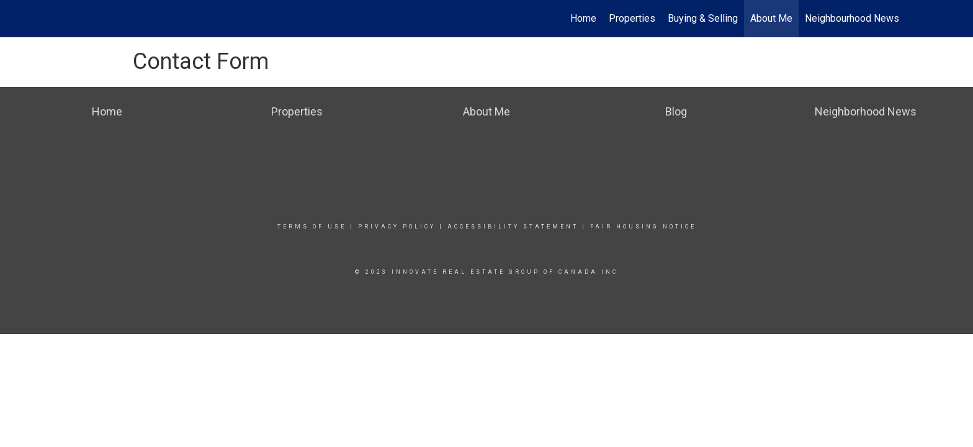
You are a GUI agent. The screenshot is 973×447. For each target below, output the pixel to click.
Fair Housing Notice (643, 227)
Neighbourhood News (852, 18)
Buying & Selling (703, 18)
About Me (771, 18)
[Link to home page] (15, 18)
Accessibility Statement (512, 227)
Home (583, 18)
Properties (632, 18)
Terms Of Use (311, 227)
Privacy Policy (397, 227)
